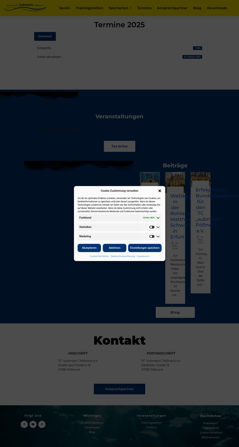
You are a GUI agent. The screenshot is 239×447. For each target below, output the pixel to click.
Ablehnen (114, 247)
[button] (160, 191)
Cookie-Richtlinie (99, 256)
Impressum (143, 256)
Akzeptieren (89, 247)
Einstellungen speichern (144, 247)
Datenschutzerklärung (122, 256)
